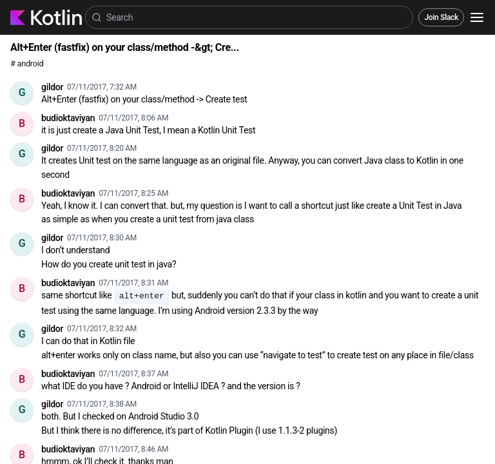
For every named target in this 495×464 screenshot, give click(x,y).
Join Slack (441, 17)
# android (26, 63)
